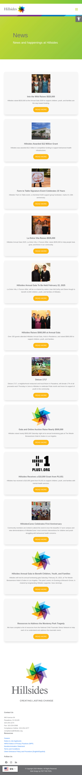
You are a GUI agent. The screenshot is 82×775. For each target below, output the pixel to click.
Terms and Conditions (12, 749)
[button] (79, 18)
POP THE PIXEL (46, 771)
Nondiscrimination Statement (14, 746)
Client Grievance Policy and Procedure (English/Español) (24, 751)
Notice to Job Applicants (12, 741)
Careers (7, 738)
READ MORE (41, 109)
